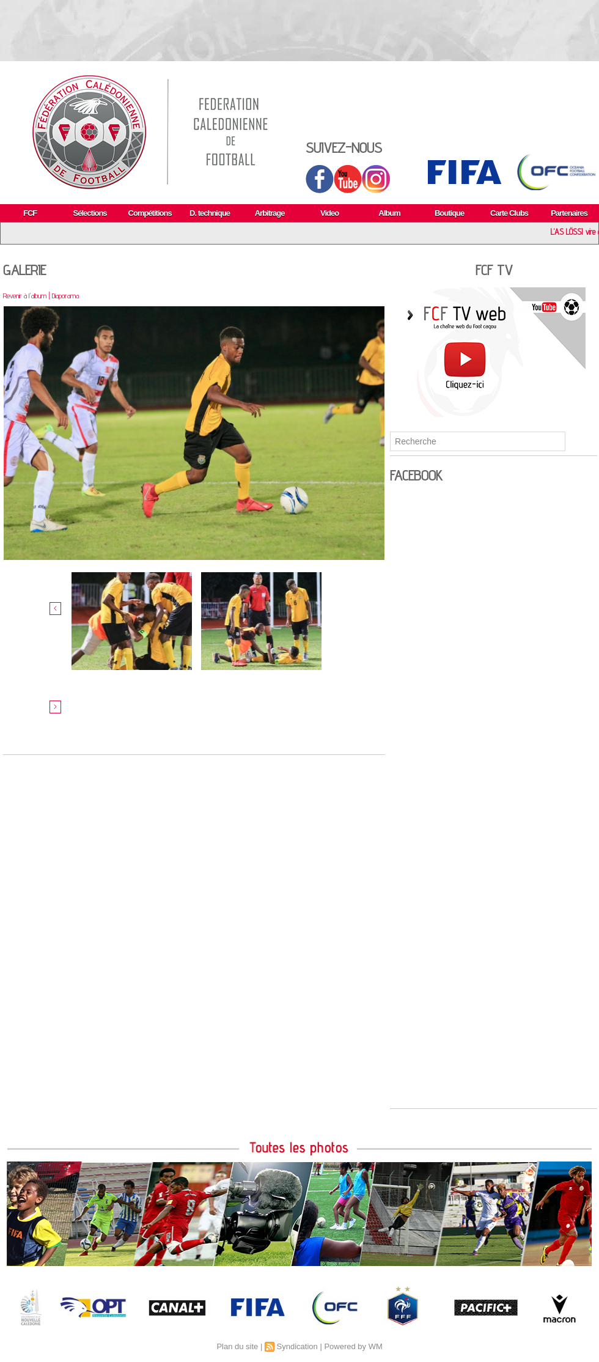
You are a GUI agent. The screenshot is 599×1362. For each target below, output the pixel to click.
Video (329, 213)
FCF (30, 213)
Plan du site (237, 1346)
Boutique (449, 213)
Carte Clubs (509, 213)
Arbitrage (270, 213)
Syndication (297, 1346)
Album (389, 213)
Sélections (90, 213)
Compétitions (150, 213)
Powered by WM (353, 1346)
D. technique (209, 213)
